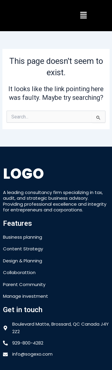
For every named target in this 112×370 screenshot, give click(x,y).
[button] (83, 15)
